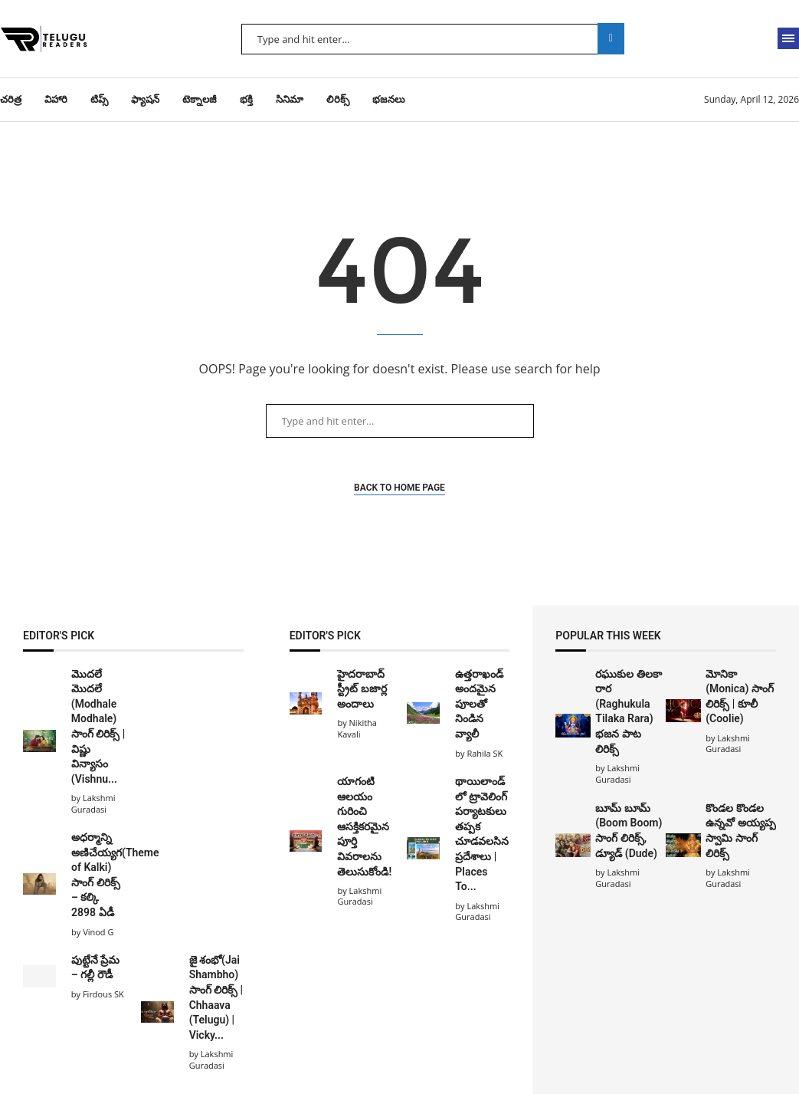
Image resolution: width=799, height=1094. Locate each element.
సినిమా (289, 99)
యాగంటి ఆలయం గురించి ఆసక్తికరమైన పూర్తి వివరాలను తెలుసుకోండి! (364, 826)
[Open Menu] (788, 38)
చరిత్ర (10, 99)
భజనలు (388, 99)
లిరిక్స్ (337, 99)
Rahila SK (485, 753)
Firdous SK (103, 994)
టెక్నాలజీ (199, 99)
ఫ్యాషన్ (145, 99)
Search (611, 38)
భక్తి (246, 99)
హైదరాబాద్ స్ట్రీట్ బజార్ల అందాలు (362, 689)
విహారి (55, 99)
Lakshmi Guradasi (617, 773)
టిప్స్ (99, 99)
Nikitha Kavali (357, 728)
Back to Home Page (399, 487)
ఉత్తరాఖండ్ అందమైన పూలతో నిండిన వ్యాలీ (479, 704)
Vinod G (98, 932)
